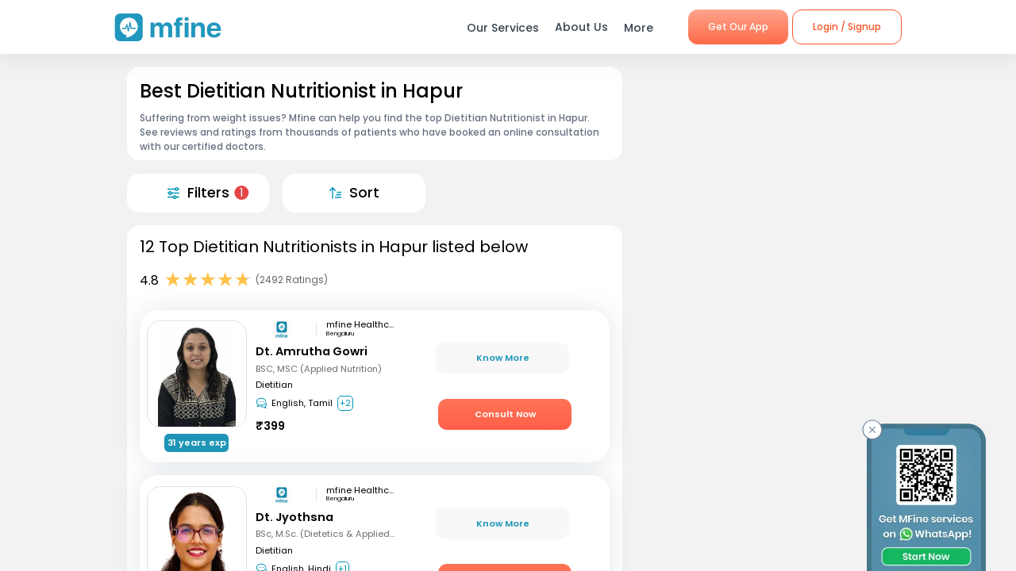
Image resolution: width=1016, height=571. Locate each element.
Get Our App (738, 26)
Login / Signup (847, 26)
